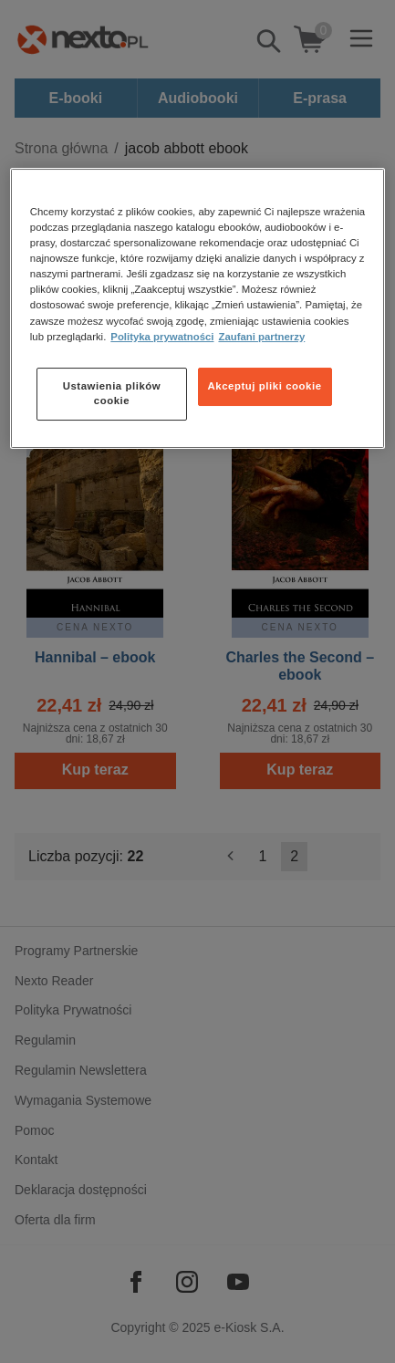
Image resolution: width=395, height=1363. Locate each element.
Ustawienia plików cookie (112, 393)
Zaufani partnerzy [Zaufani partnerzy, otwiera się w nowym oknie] (261, 336)
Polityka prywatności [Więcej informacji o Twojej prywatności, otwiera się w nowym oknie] (161, 336)
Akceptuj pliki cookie (265, 385)
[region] (197, 308)
